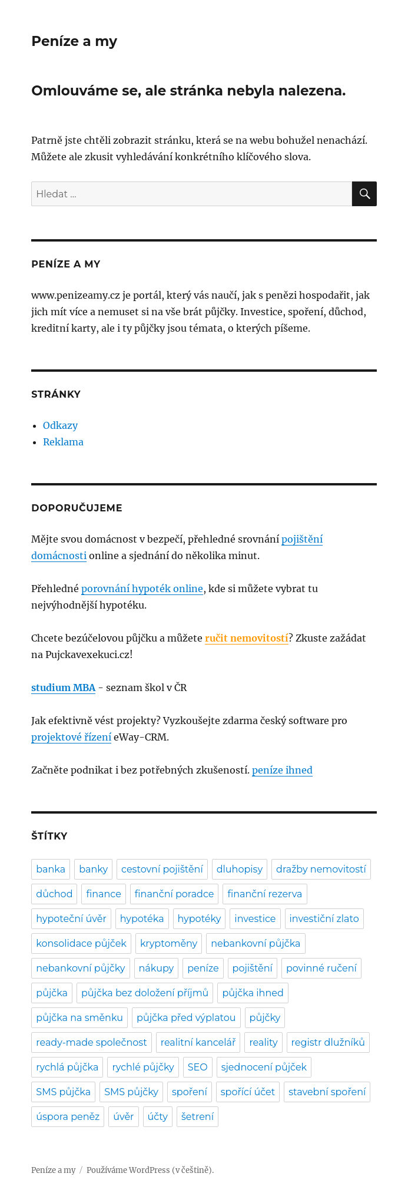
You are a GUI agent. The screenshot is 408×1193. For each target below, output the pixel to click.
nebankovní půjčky (80, 968)
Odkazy (60, 425)
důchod (54, 894)
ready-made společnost (91, 1042)
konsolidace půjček (81, 943)
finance (103, 894)
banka (50, 869)
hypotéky (199, 918)
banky (93, 869)
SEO (198, 1067)
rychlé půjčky (143, 1067)
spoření (189, 1092)
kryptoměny (168, 943)
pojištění (253, 968)
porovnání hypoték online (142, 588)
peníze (202, 968)
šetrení (197, 1116)
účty (158, 1116)
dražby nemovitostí (321, 869)
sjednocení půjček (264, 1067)
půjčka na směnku (79, 1017)
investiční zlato (324, 918)
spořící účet (248, 1092)
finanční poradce (174, 894)
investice (255, 918)
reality (263, 1042)
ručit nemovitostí (246, 638)
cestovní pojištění (162, 869)
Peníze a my (74, 41)
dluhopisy (240, 869)
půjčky (265, 1017)
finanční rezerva (264, 894)
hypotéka (142, 918)
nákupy (156, 968)
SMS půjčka (63, 1092)
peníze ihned (282, 770)
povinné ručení (321, 968)
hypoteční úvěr (71, 918)
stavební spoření (327, 1092)
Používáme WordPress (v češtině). (150, 1170)
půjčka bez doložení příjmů (144, 993)
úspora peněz (67, 1116)
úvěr (123, 1116)
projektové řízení (71, 737)
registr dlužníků (328, 1042)
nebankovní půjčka (255, 943)
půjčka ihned (252, 993)
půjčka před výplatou (186, 1017)
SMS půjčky (131, 1092)
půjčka (52, 993)
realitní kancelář (198, 1042)
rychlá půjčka (67, 1067)
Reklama (63, 442)
